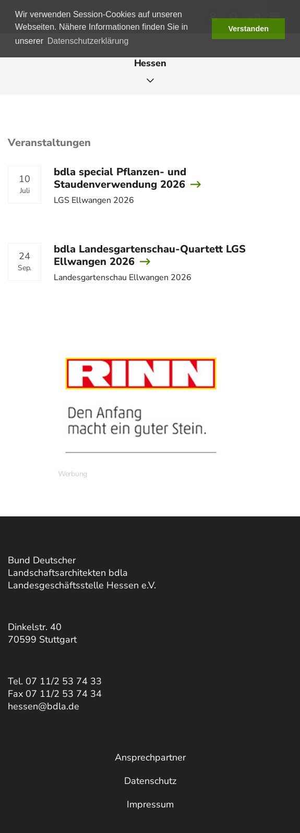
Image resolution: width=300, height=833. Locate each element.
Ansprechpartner (150, 757)
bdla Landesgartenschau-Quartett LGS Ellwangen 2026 (150, 255)
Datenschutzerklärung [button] (88, 41)
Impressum (150, 804)
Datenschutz (150, 781)
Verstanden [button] (248, 29)
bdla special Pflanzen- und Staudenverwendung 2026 (120, 178)
